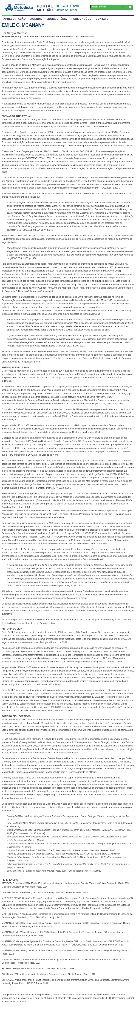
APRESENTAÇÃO (14, 18)
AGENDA (36, 18)
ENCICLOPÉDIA (56, 18)
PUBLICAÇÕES (81, 18)
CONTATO (102, 18)
